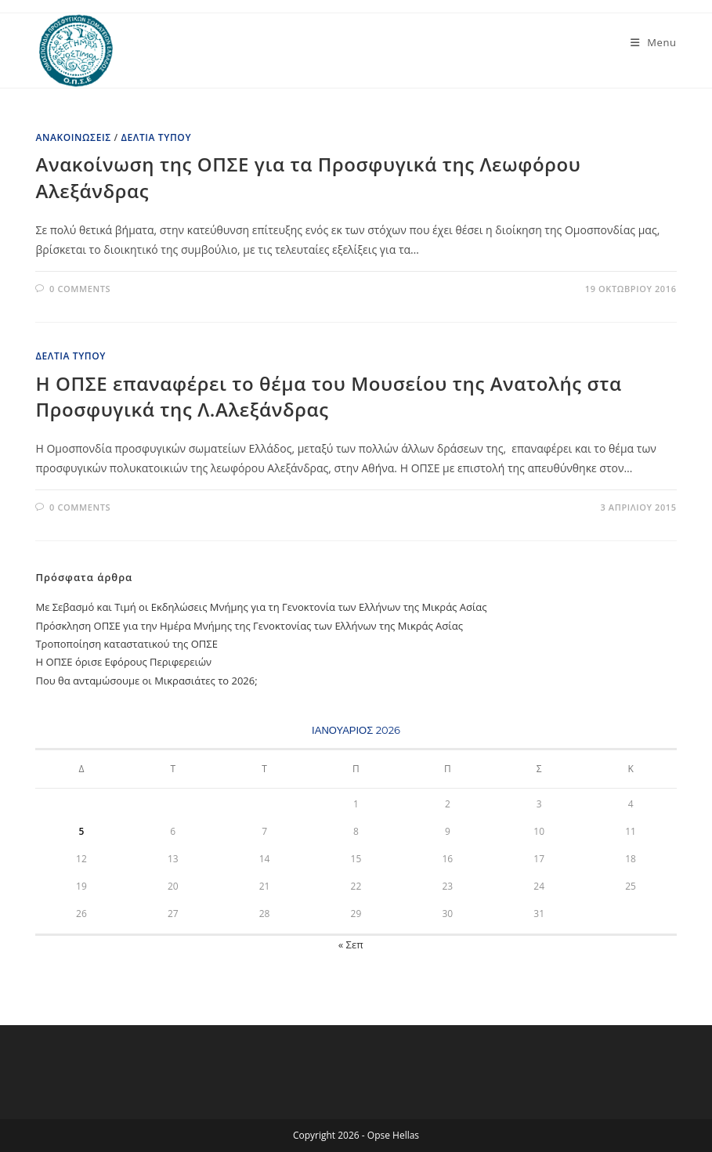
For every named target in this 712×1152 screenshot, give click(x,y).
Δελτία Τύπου (156, 137)
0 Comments (79, 288)
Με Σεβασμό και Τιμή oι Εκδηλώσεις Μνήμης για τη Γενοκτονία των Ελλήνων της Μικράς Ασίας (260, 607)
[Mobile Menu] (654, 42)
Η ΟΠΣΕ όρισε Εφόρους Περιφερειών (123, 662)
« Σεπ (350, 944)
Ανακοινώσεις (72, 137)
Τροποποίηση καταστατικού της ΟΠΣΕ (126, 644)
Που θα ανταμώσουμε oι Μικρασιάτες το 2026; (146, 681)
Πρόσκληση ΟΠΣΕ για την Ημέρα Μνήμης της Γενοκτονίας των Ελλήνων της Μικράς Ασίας (248, 626)
